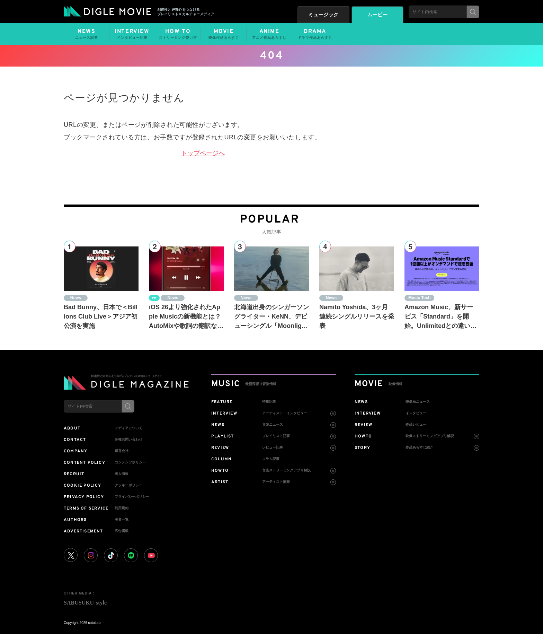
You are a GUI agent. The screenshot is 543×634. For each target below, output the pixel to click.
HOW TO (178, 34)
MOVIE (223, 34)
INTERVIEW (132, 34)
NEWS (86, 34)
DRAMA (315, 34)
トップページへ (203, 153)
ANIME (269, 34)
